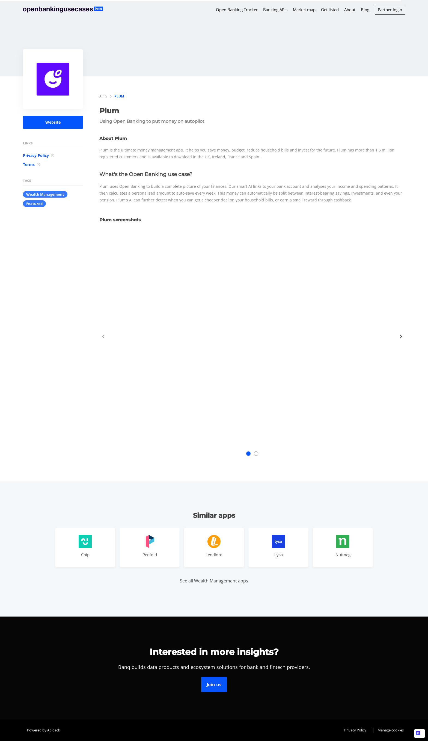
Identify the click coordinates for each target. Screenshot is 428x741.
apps (103, 96)
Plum (119, 96)
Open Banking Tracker (237, 9)
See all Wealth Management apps (214, 581)
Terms (31, 164)
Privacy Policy (39, 155)
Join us (214, 685)
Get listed (330, 9)
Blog (365, 9)
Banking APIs (275, 9)
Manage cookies (391, 730)
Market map (304, 9)
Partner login (390, 9)
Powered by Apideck (43, 730)
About (349, 9)
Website (53, 122)
